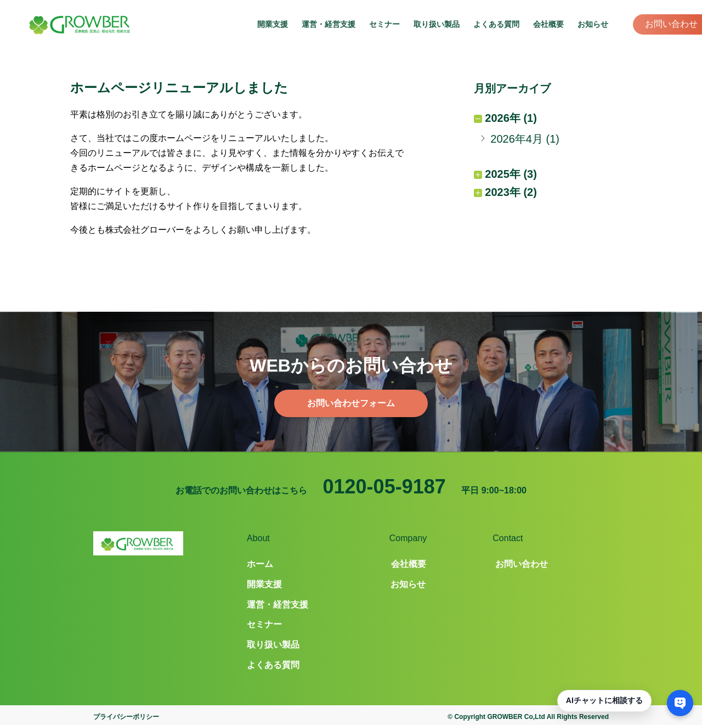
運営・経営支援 (328, 24)
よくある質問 (496, 24)
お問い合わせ (671, 24)
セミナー (384, 24)
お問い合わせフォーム (351, 403)
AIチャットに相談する (604, 700)
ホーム (260, 564)
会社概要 (548, 24)
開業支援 (272, 24)
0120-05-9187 (384, 486)
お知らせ (593, 24)
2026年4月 (516, 139)
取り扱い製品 (437, 24)
